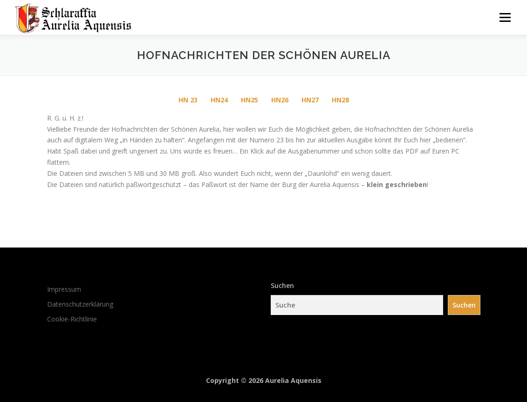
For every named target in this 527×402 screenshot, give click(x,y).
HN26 (279, 99)
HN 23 (188, 99)
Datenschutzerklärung (80, 304)
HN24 (219, 99)
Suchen (282, 285)
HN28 (340, 99)
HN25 (249, 99)
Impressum (64, 289)
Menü (505, 17)
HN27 (310, 99)
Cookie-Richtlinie (72, 319)
